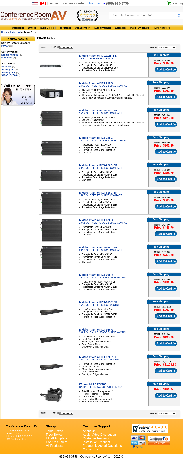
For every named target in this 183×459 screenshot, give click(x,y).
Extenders (121, 27)
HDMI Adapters (161, 27)
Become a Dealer (74, 3)
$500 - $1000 (10, 72)
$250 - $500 (9, 69)
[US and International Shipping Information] (39, 3)
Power (7, 45)
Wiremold (8, 57)
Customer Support (96, 426)
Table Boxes (47, 27)
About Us (89, 431)
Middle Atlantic (12, 54)
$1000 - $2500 (10, 75)
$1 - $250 (8, 66)
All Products (54, 445)
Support (54, 3)
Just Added (15, 32)
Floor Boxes (64, 27)
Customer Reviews (96, 438)
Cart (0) (178, 3)
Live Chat (94, 3)
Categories (18, 27)
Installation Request (96, 442)
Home (4, 32)
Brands (32, 27)
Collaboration (82, 27)
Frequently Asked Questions (102, 445)
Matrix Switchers (139, 27)
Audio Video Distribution (99, 434)
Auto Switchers (102, 27)
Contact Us (90, 449)
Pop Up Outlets (56, 442)
